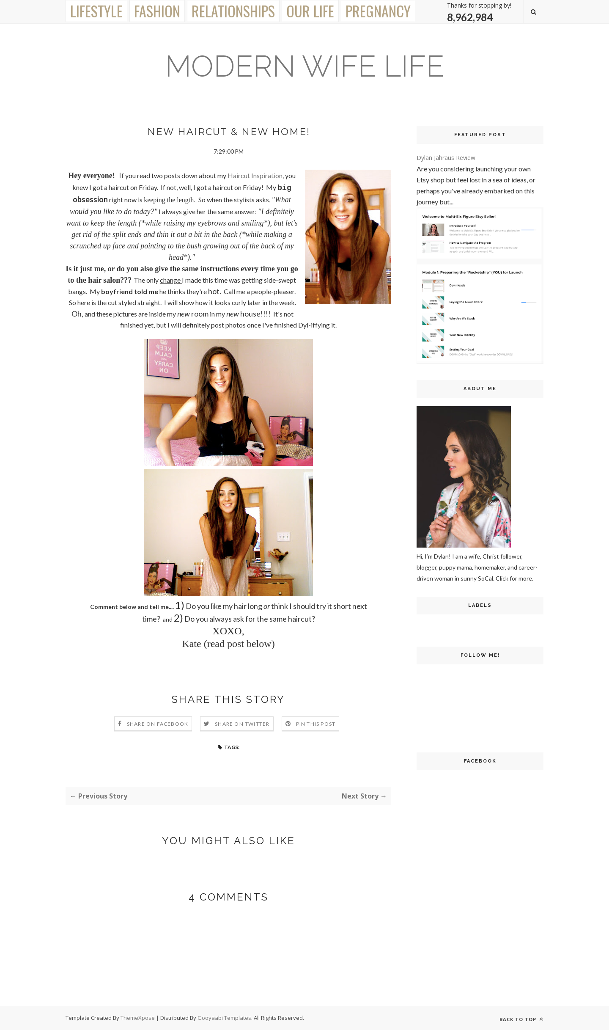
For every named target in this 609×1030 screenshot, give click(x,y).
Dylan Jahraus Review (446, 158)
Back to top (521, 1019)
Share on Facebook (157, 724)
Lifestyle (96, 11)
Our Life (310, 11)
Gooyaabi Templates (224, 1018)
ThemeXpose (138, 1018)
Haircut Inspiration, (256, 175)
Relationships (233, 11)
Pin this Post (316, 724)
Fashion (157, 11)
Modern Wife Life (304, 66)
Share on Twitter (242, 724)
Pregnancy (378, 11)
